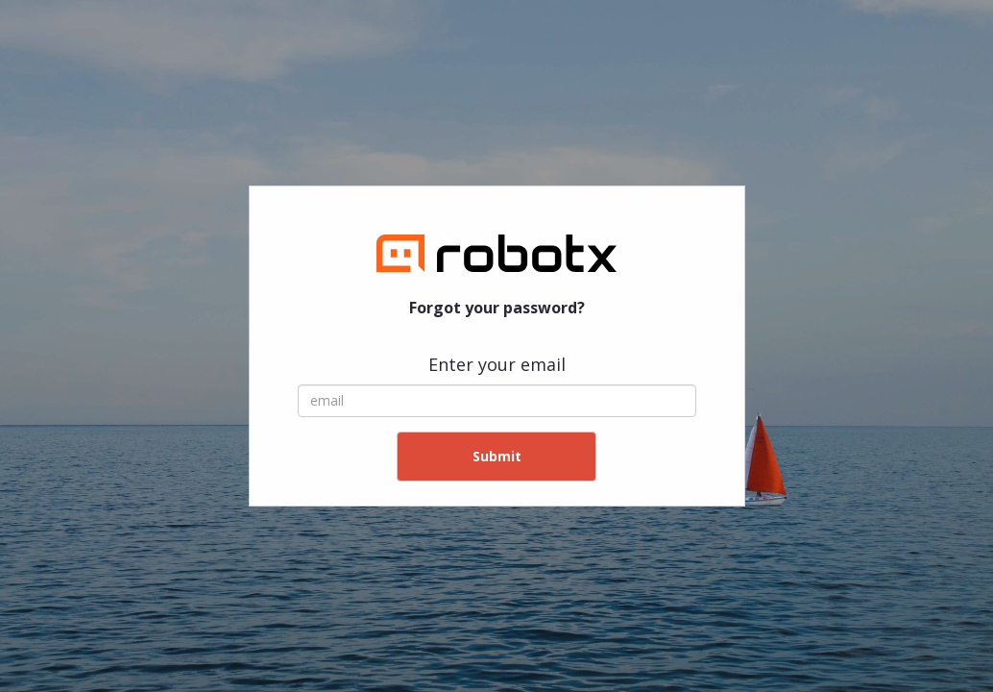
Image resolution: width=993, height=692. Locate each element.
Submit (496, 456)
